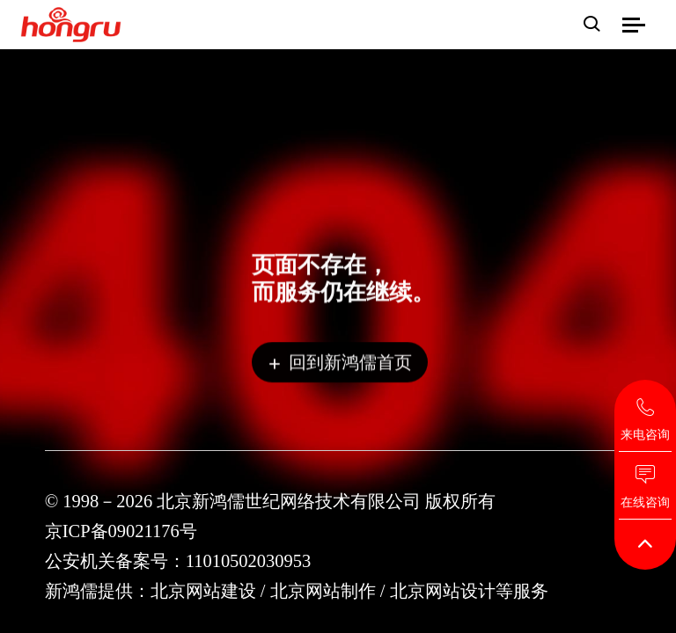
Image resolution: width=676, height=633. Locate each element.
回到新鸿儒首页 (340, 365)
